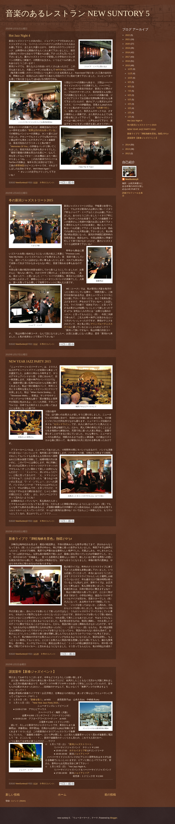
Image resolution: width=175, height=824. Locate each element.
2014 (127, 144)
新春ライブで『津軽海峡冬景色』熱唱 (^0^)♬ (40, 538)
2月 (129, 112)
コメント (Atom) (18, 801)
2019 (127, 48)
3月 (129, 108)
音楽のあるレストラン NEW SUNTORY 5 (78, 13)
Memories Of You (19, 146)
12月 (130, 69)
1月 (129, 117)
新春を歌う (36, 699)
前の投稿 (110, 794)
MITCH (59, 70)
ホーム (62, 794)
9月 (129, 82)
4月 (129, 104)
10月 (130, 78)
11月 (130, 73)
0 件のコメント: (47, 182)
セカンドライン (61, 424)
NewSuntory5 (131, 179)
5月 (129, 99)
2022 (127, 35)
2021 (127, 39)
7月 (129, 91)
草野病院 (19, 165)
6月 (129, 95)
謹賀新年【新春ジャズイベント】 (32, 671)
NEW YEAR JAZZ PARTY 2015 (30, 361)
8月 (129, 86)
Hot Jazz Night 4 (19, 35)
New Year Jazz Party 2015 (45, 703)
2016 (127, 61)
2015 (127, 65)
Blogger (113, 818)
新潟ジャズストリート (80, 744)
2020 (127, 44)
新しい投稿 (13, 794)
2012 (127, 153)
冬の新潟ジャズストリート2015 (31, 200)
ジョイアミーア (81, 754)
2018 (127, 52)
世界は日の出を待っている (42, 130)
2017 (127, 57)
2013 (127, 149)
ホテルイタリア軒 (78, 750)
